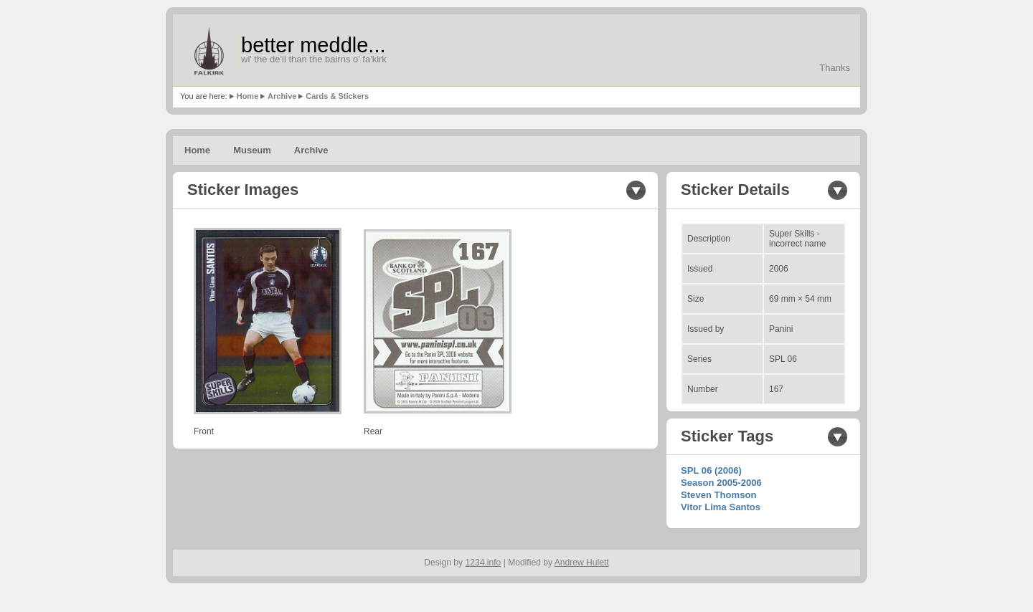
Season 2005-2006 (721, 482)
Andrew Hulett (582, 563)
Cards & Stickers (337, 96)
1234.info (483, 563)
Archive (282, 96)
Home (248, 96)
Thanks (834, 67)
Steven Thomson (719, 494)
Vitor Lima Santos (720, 507)
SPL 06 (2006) (711, 470)
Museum (252, 150)
